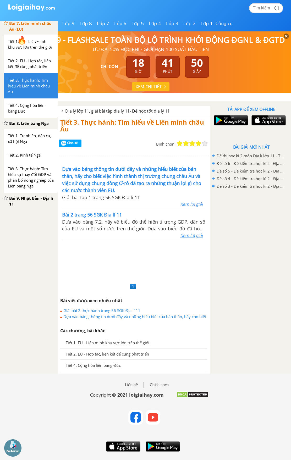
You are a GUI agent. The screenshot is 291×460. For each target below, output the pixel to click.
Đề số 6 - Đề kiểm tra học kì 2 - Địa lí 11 (250, 163)
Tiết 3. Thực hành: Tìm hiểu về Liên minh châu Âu (132, 125)
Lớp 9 (68, 23)
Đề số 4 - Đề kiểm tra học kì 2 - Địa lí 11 (250, 178)
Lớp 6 (120, 23)
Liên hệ (131, 385)
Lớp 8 (86, 23)
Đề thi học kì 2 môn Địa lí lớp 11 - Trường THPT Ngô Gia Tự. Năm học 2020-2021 (250, 155)
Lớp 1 (207, 23)
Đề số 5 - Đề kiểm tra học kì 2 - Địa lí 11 (250, 171)
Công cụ (224, 23)
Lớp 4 (155, 23)
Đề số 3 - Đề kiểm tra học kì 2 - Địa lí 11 (250, 186)
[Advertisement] (134, 260)
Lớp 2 (189, 23)
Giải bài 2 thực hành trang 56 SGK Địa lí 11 (101, 310)
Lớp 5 (137, 23)
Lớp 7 (103, 23)
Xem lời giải (191, 204)
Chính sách (159, 385)
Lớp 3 (172, 23)
